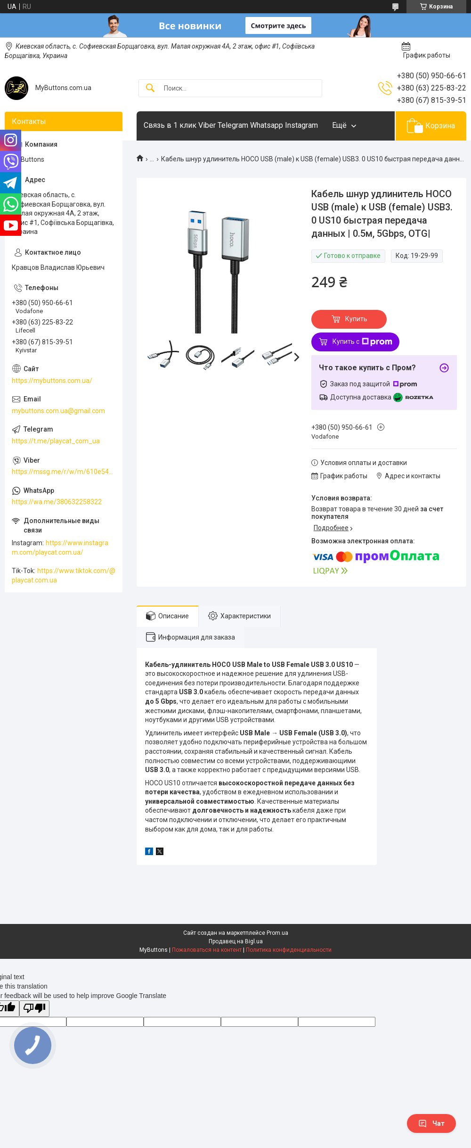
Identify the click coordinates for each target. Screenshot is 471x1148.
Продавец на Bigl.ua (236, 941)
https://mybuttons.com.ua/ (52, 380)
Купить (356, 319)
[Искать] (150, 88)
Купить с (362, 342)
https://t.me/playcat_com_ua (56, 441)
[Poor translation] (34, 1008)
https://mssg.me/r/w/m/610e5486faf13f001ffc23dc (63, 471)
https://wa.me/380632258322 (57, 502)
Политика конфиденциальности (289, 950)
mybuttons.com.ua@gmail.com (58, 411)
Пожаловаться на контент (207, 950)
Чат (431, 1123)
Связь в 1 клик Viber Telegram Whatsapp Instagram (231, 125)
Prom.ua (277, 933)
